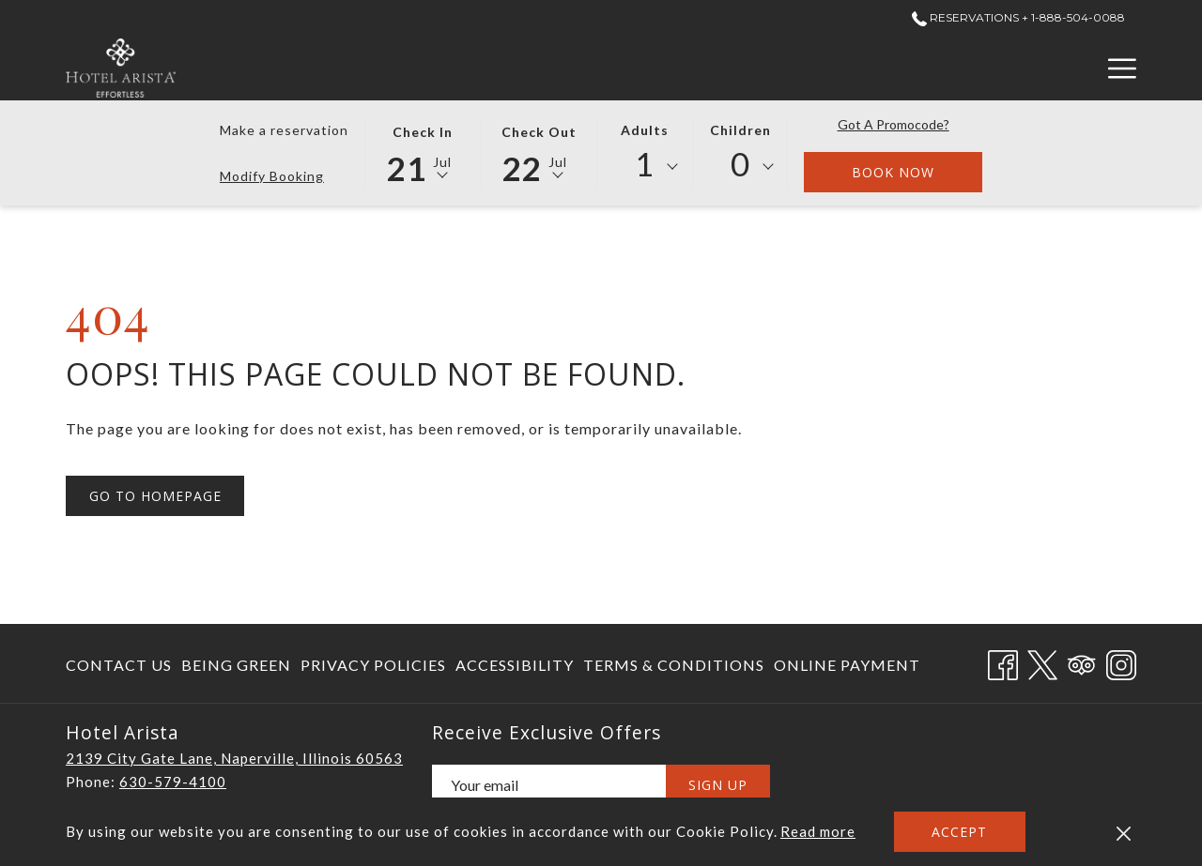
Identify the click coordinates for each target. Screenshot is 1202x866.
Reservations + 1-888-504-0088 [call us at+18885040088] (1018, 17)
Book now (917, 171)
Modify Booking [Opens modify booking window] (272, 176)
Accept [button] (959, 832)
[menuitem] (121, 665)
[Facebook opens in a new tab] (1003, 661)
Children (740, 130)
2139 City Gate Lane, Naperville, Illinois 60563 (234, 758)
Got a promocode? (893, 124)
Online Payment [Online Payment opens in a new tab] (847, 668)
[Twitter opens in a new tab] (1042, 661)
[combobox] (645, 167)
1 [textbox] (645, 163)
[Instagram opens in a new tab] (1121, 661)
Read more (817, 831)
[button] (422, 152)
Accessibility (514, 665)
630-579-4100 (172, 781)
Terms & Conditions (673, 665)
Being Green (236, 665)
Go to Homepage (155, 496)
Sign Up (717, 785)
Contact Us (119, 665)
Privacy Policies (373, 665)
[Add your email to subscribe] (549, 785)
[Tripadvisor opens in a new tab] (1082, 661)
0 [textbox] (740, 163)
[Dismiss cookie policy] (1123, 831)
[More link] (1115, 68)
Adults (645, 130)
